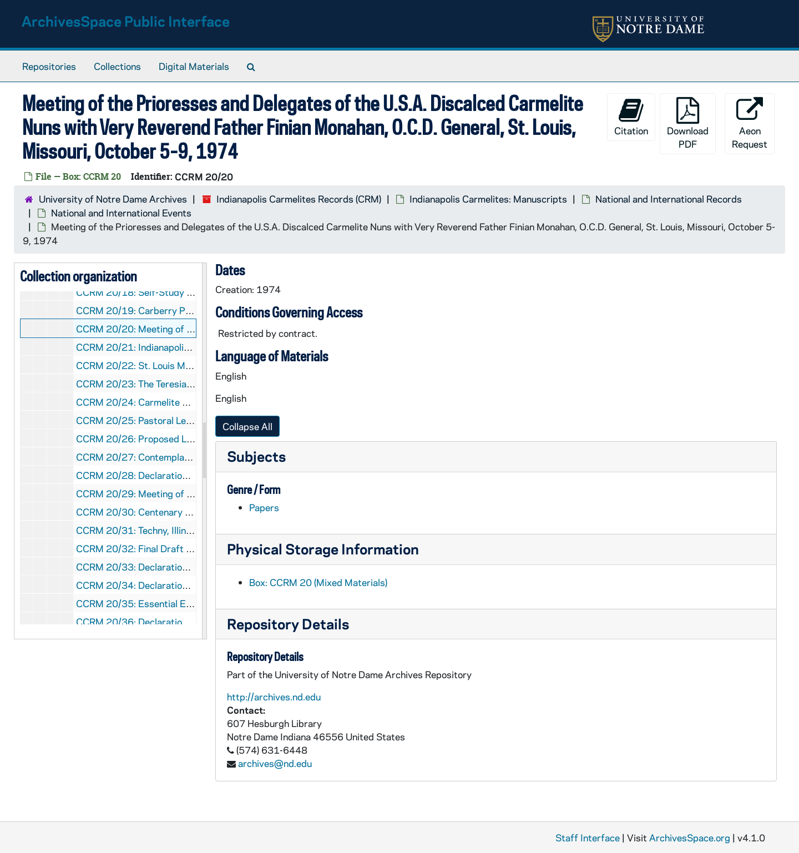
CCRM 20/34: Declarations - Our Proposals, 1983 (183, 585)
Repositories (49, 66)
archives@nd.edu (275, 763)
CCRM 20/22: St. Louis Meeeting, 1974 (161, 365)
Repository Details (288, 623)
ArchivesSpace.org (689, 837)
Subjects (256, 456)
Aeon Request (749, 123)
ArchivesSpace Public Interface (126, 21)
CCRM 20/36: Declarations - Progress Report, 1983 (188, 621)
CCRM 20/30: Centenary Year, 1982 (154, 512)
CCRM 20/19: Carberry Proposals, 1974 (163, 310)
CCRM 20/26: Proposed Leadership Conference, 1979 (192, 438)
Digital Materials (194, 66)
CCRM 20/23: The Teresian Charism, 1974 (167, 383)
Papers (264, 507)
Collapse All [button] (247, 426)
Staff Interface (587, 837)
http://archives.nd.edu (274, 696)
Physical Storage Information (323, 548)
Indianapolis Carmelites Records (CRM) (298, 199)
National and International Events (121, 212)
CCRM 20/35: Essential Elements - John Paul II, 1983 (190, 603)
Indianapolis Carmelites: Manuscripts (488, 199)
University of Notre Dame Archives (113, 199)
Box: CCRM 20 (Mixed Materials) (318, 582)
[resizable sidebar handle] (204, 451)
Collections (117, 66)
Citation (631, 117)
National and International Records (668, 199)
